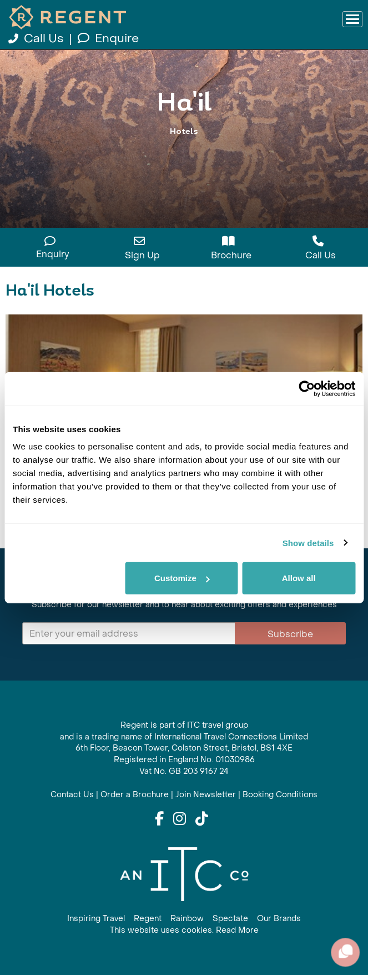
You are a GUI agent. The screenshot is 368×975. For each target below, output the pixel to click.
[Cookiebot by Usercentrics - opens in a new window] (306, 388)
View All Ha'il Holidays (184, 154)
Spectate (230, 918)
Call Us (37, 38)
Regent (148, 918)
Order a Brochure (134, 794)
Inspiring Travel (96, 918)
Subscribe (290, 634)
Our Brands (279, 918)
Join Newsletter (205, 794)
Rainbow (187, 918)
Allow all (299, 578)
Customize (182, 578)
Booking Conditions (280, 794)
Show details (308, 542)
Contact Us (72, 794)
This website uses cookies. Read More (184, 930)
